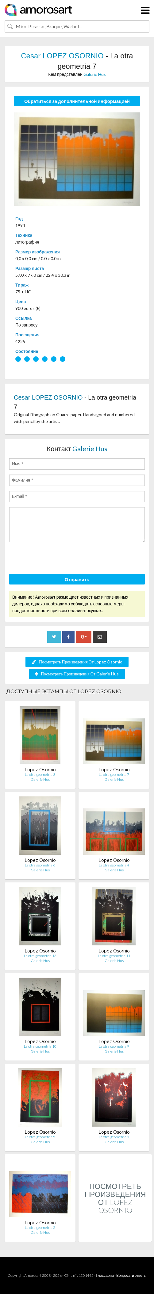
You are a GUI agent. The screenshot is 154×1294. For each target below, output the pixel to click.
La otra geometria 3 (114, 1137)
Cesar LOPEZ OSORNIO (62, 56)
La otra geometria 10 (40, 1046)
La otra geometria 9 (114, 1046)
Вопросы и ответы (131, 1275)
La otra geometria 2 (40, 1227)
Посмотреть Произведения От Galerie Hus (77, 673)
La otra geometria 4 (114, 865)
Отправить (77, 579)
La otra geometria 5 (40, 1137)
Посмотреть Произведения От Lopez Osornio (77, 661)
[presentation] (55, 559)
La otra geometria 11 (114, 955)
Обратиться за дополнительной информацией (77, 101)
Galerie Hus (94, 74)
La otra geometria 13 (40, 955)
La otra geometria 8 (40, 774)
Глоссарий (105, 1275)
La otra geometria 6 (40, 865)
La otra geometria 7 (114, 774)
